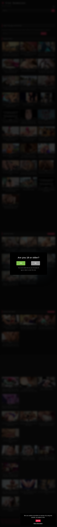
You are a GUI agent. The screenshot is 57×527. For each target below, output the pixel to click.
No (35, 263)
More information (38, 523)
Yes (21, 263)
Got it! (38, 520)
